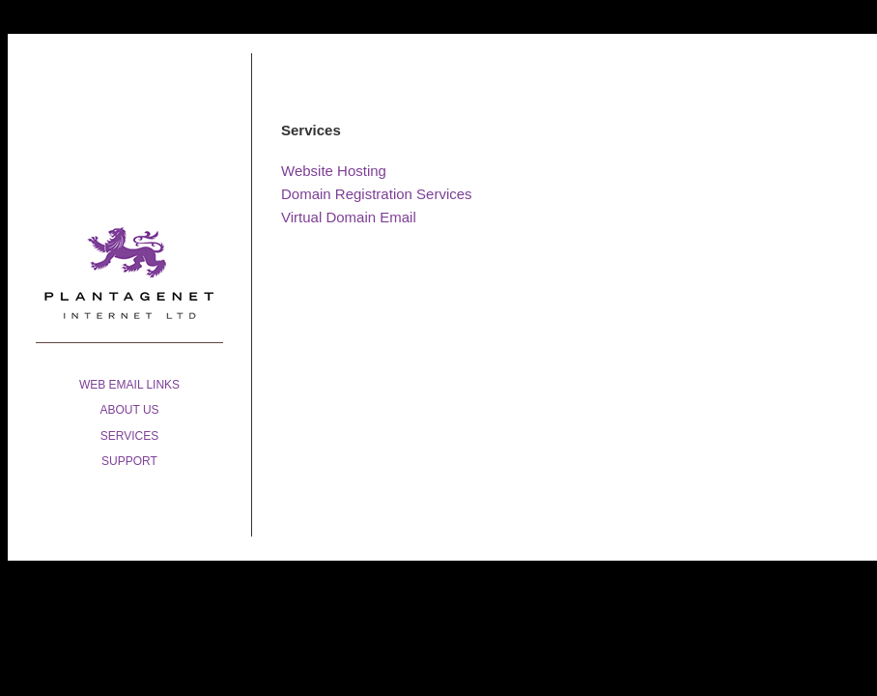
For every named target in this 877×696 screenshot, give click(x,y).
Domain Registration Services (376, 194)
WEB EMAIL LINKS (129, 385)
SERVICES (129, 436)
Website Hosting (333, 170)
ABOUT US (128, 410)
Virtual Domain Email (348, 217)
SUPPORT (129, 461)
